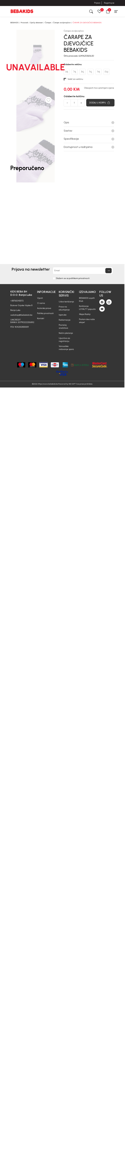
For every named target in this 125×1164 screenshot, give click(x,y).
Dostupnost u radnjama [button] (89, 147)
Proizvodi (24, 23)
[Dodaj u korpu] (100, 102)
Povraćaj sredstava (63, 326)
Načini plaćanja (66, 333)
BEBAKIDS (14, 23)
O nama (41, 303)
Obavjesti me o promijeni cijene (99, 88)
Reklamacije (64, 320)
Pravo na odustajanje (64, 308)
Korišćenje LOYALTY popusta (87, 307)
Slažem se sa (73, 278)
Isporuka (62, 315)
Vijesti (40, 298)
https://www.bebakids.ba (48, 384)
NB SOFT (72, 384)
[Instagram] (109, 302)
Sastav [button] (89, 130)
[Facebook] (102, 302)
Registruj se (109, 3)
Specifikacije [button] (89, 138)
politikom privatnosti (79, 278)
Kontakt (40, 318)
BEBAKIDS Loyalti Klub (87, 299)
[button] (108, 11)
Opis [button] (89, 122)
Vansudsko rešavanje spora (66, 348)
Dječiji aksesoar (36, 23)
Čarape (48, 23)
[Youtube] (102, 309)
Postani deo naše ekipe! (87, 321)
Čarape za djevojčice (62, 23)
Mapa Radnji (84, 314)
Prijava (97, 3)
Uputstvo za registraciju (64, 339)
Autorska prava (44, 308)
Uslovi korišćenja (66, 301)
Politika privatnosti (45, 313)
